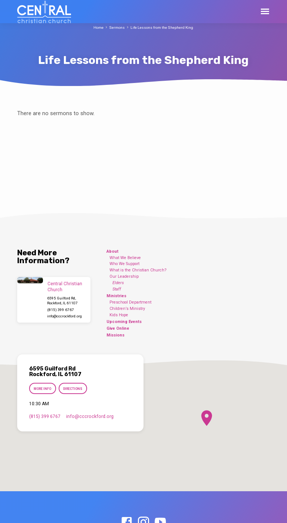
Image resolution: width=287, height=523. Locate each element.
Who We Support (124, 263)
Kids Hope (118, 315)
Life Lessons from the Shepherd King (161, 27)
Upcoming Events (124, 321)
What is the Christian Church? (138, 270)
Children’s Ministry (127, 308)
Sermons (117, 27)
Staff (116, 289)
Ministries (116, 295)
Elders (118, 282)
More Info (42, 389)
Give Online (118, 328)
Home (98, 27)
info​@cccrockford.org (64, 316)
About (112, 251)
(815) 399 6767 (60, 310)
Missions (115, 335)
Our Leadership (124, 276)
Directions (73, 389)
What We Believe (125, 257)
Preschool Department (130, 302)
